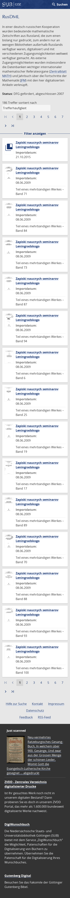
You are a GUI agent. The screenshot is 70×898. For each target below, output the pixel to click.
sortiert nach (27, 103)
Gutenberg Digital (17, 876)
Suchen (60, 4)
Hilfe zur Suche (16, 704)
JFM (23, 80)
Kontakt (37, 704)
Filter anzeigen (35, 134)
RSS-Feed (44, 717)
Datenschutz (35, 710)
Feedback (26, 717)
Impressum (56, 704)
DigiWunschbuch (17, 824)
